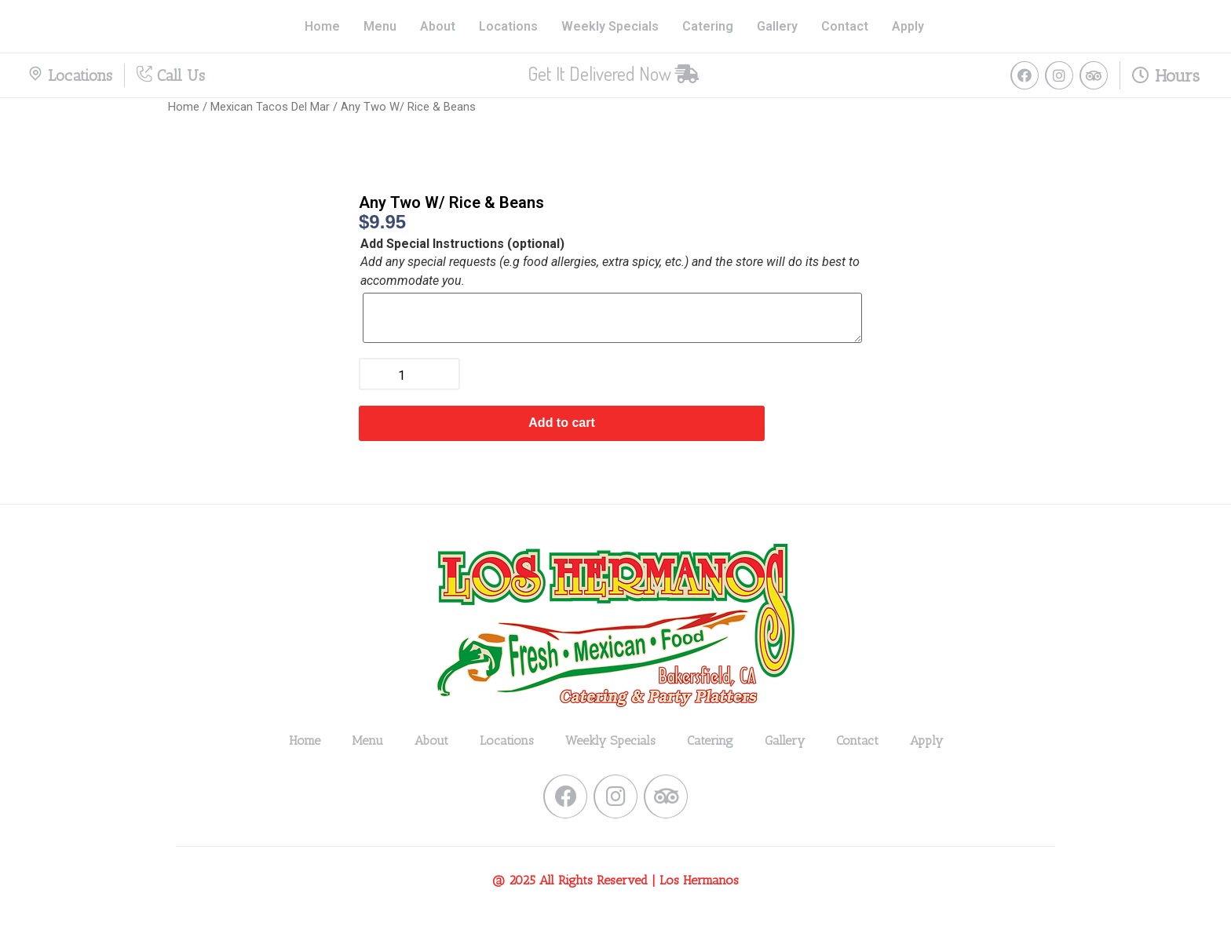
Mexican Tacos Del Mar (270, 107)
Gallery (777, 26)
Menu (379, 26)
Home (322, 26)
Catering (707, 26)
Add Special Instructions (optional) (462, 244)
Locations (508, 26)
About (437, 26)
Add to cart (561, 422)
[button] (613, 73)
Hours (1166, 75)
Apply (908, 26)
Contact (844, 26)
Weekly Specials (610, 26)
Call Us (171, 75)
